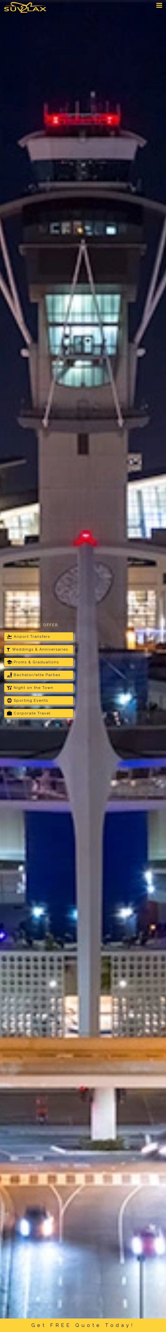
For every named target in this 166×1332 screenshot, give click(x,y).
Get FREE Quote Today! (83, 1325)
